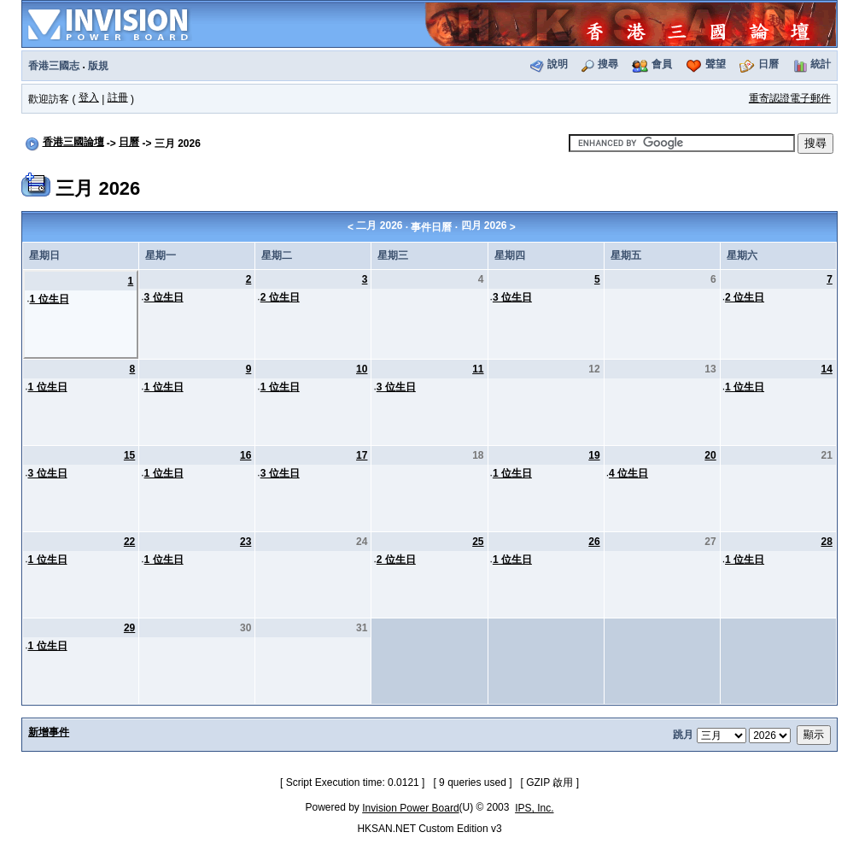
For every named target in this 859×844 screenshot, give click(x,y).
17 (361, 455)
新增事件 (48, 732)
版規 (98, 66)
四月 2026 (484, 226)
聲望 (715, 64)
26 (593, 542)
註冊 (118, 97)
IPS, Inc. (534, 808)
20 (710, 455)
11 (477, 369)
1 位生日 (49, 299)
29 (129, 628)
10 (361, 369)
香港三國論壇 (73, 142)
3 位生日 (164, 297)
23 (245, 542)
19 (593, 455)
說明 (557, 64)
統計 (820, 64)
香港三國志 (53, 66)
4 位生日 (628, 473)
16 (245, 455)
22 (129, 542)
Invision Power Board (410, 808)
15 (129, 455)
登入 (89, 97)
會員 (662, 64)
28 (826, 542)
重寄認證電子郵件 (790, 98)
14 (826, 369)
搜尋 (608, 64)
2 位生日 (280, 297)
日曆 (768, 64)
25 (477, 542)
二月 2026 (379, 226)
